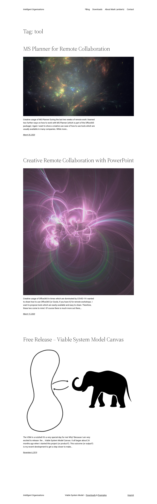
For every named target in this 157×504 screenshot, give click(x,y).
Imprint (131, 495)
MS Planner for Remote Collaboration (66, 48)
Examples (102, 495)
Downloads (91, 495)
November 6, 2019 (30, 452)
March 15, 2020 (29, 314)
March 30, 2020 (29, 135)
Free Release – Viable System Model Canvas (73, 339)
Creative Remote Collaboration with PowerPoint (78, 160)
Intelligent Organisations (33, 9)
